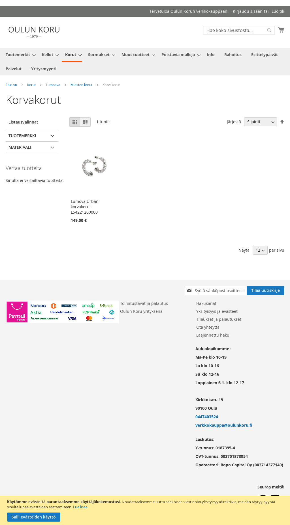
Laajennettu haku (212, 335)
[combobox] (239, 30)
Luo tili (278, 11)
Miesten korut (81, 84)
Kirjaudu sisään (248, 11)
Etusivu (11, 84)
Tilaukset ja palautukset (218, 319)
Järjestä (234, 121)
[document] (145, 510)
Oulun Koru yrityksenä (141, 311)
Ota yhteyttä (207, 327)
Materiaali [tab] (19, 147)
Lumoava (53, 84)
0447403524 (206, 416)
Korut (31, 84)
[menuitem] (19, 54)
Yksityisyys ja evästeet (217, 311)
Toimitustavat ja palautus (144, 303)
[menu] (145, 61)
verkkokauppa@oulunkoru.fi (223, 425)
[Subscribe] (265, 290)
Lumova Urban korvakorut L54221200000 (85, 207)
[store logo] (34, 32)
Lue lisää (80, 506)
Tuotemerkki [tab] (22, 135)
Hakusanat (206, 303)
